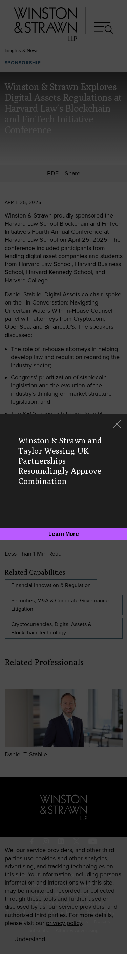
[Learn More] (63, 534)
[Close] (117, 424)
